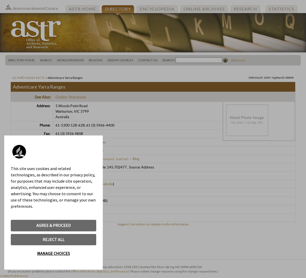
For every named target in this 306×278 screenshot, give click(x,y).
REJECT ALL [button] (53, 239)
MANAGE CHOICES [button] (53, 253)
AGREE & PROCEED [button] (53, 225)
